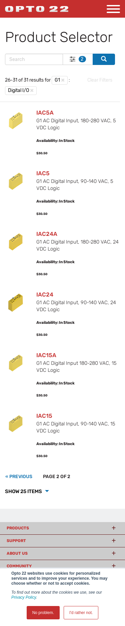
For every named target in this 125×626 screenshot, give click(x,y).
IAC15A (46, 355)
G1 (57, 80)
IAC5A (45, 112)
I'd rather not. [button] (81, 612)
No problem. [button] (43, 612)
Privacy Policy (23, 597)
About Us (17, 553)
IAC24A (46, 234)
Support (16, 540)
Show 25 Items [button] (24, 491)
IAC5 (43, 173)
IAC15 (44, 415)
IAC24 (44, 294)
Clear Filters (99, 80)
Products (18, 528)
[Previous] (19, 476)
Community (19, 566)
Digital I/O (18, 90)
